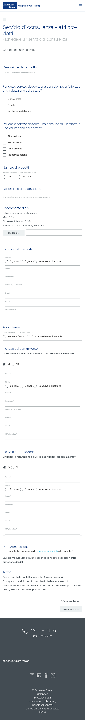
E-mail (8, 293)
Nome (8, 268)
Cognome (9, 277)
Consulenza (40, 19)
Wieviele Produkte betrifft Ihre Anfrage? (19, 173)
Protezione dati (42, 697)
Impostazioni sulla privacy (42, 701)
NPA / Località (11, 309)
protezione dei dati (47, 551)
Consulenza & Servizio (23, 19)
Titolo (8, 258)
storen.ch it (7, 19)
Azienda (8, 374)
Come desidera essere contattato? (18, 332)
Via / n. (8, 301)
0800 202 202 (42, 636)
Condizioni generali (42, 704)
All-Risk (42, 712)
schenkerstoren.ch (15, 661)
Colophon (42, 693)
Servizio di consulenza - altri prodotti (62, 19)
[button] (79, 19)
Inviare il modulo (71, 609)
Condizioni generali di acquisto (42, 708)
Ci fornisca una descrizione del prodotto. (19, 72)
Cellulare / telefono (13, 285)
